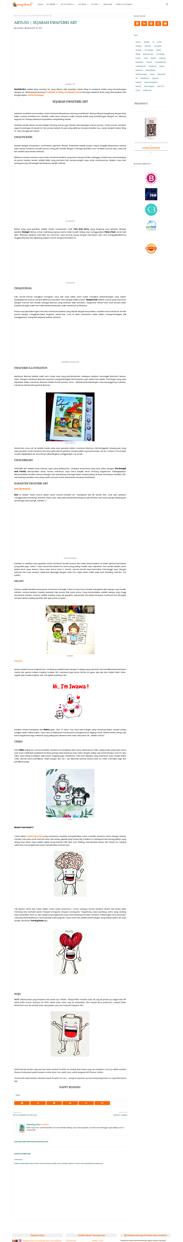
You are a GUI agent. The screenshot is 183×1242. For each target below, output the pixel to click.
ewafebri (20, 28)
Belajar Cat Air (97, 1240)
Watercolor (147, 90)
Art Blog (138, 46)
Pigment (155, 78)
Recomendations (151, 82)
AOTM (159, 42)
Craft (146, 58)
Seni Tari (160, 86)
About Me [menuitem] (107, 4)
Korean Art (152, 66)
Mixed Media (150, 70)
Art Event (148, 46)
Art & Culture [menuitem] (67, 4)
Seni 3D (138, 86)
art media (158, 46)
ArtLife (158, 50)
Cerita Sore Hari (35, 836)
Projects (138, 82)
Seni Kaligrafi (149, 86)
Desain (153, 58)
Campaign (160, 54)
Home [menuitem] (40, 4)
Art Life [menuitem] (95, 4)
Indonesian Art (160, 62)
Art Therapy (149, 50)
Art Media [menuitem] (51, 4)
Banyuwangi (148, 54)
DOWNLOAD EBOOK (151, 148)
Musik (152, 74)
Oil (136, 78)
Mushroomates (141, 74)
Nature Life (161, 74)
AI (153, 42)
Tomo (138, 90)
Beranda (17, 16)
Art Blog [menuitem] (82, 4)
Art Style (138, 50)
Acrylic (138, 42)
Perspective (145, 78)
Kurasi (162, 66)
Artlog (24, 16)
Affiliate (146, 42)
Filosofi (149, 62)
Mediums (139, 70)
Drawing (162, 58)
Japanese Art (140, 66)
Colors (138, 58)
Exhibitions (139, 62)
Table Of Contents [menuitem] (124, 4)
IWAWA (18, 660)
